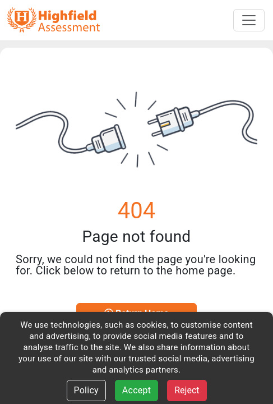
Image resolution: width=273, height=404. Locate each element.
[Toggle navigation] (249, 20)
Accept (136, 390)
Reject (186, 390)
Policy (86, 390)
